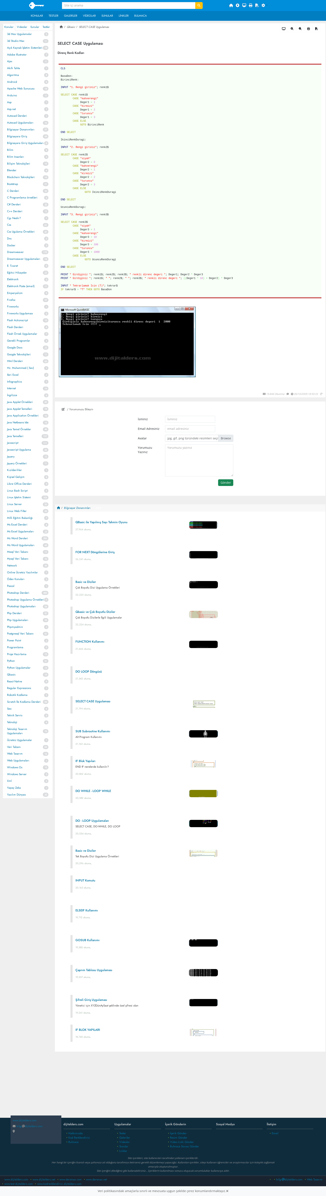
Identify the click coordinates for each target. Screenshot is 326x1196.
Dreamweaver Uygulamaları (23, 259)
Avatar (142, 438)
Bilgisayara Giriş (17, 136)
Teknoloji (12, 722)
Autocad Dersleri (17, 116)
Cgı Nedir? (14, 218)
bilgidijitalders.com (28, 1126)
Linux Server (14, 504)
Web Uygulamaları (18, 760)
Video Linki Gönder (182, 1142)
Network (12, 566)
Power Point (14, 640)
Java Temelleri (15, 436)
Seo (9, 709)
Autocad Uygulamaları (20, 123)
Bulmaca (140, 16)
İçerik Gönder (178, 1133)
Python (11, 661)
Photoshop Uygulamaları (21, 606)
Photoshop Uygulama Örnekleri (25, 600)
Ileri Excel (13, 375)
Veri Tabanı (14, 747)
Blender (11, 170)
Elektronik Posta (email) (21, 286)
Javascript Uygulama (19, 450)
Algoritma (13, 75)
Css (9, 225)
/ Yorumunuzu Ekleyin (77, 409)
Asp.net (11, 109)
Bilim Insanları (15, 157)
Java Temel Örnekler (19, 429)
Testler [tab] (46, 27)
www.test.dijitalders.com (18, 1184)
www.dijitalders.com (16, 1179)
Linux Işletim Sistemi (19, 497)
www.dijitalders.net (44, 1179)
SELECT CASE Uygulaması (94, 27)
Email (275, 1133)
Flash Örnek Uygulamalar (22, 334)
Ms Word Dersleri (17, 538)
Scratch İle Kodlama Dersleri (24, 702)
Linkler (124, 16)
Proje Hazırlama (16, 654)
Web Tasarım (15, 754)
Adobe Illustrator (17, 55)
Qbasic (11, 675)
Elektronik (13, 279)
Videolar (89, 16)
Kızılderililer (14, 470)
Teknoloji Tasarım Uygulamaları (17, 731)
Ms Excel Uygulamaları (20, 531)
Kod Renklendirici (79, 1138)
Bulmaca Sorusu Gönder (184, 1146)
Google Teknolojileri (19, 354)
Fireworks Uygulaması (20, 313)
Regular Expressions (19, 688)
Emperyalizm (15, 293)
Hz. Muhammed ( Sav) (20, 368)
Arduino (12, 95)
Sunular (107, 16)
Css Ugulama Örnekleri (21, 232)
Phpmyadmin (15, 627)
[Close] (227, 1191)
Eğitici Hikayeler (17, 273)
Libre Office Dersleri (19, 484)
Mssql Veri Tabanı (17, 552)
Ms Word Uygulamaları (21, 545)
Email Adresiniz (148, 429)
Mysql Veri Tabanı (17, 559)
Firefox (11, 300)
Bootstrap (12, 184)
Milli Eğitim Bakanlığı (20, 518)
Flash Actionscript (17, 320)
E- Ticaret (12, 266)
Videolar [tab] (22, 27)
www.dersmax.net (96, 1179)
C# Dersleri (14, 204)
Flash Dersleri (15, 327)
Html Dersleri (15, 361)
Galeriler (70, 16)
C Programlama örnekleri (22, 198)
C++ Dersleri (14, 211)
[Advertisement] (190, 1088)
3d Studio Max (15, 41)
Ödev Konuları (16, 579)
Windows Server (17, 774)
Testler (53, 16)
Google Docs (14, 348)
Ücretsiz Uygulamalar (19, 740)
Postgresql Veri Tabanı (20, 634)
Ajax (9, 61)
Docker (11, 245)
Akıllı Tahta (13, 68)
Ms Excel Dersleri (17, 525)
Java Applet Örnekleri (20, 402)
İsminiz (143, 419)
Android (12, 82)
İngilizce (12, 395)
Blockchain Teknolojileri (21, 177)
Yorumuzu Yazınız (145, 450)
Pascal (10, 586)
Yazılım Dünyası (16, 795)
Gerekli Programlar (18, 341)
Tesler (122, 1133)
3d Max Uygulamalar (19, 34)
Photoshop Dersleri (18, 593)
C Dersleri (13, 191)
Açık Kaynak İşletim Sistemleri (24, 48)
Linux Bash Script (17, 491)
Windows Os (14, 767)
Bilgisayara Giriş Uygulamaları (25, 143)
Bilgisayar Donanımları (21, 129)
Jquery (11, 457)
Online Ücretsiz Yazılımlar (22, 572)
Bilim (10, 150)
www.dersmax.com (70, 1179)
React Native (14, 681)
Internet (11, 388)
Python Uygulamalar (19, 668)
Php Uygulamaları (17, 620)
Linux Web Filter (17, 511)
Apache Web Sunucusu (21, 88)
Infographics (14, 382)
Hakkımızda (75, 1133)
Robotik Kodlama (17, 695)
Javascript (12, 443)
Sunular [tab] (34, 27)
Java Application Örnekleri (23, 416)
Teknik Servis (14, 715)
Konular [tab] (9, 27)
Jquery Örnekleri (17, 463)
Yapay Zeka (14, 788)
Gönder (226, 483)
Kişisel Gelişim (16, 477)
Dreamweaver (15, 252)
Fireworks (13, 307)
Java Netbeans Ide (17, 422)
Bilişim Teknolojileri (18, 164)
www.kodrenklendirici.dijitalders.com (59, 1184)
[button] (264, 5)
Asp (9, 102)
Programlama (15, 647)
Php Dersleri (14, 613)
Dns (9, 238)
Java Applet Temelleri (19, 409)
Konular (37, 16)
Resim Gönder (178, 1138)
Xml (9, 781)
